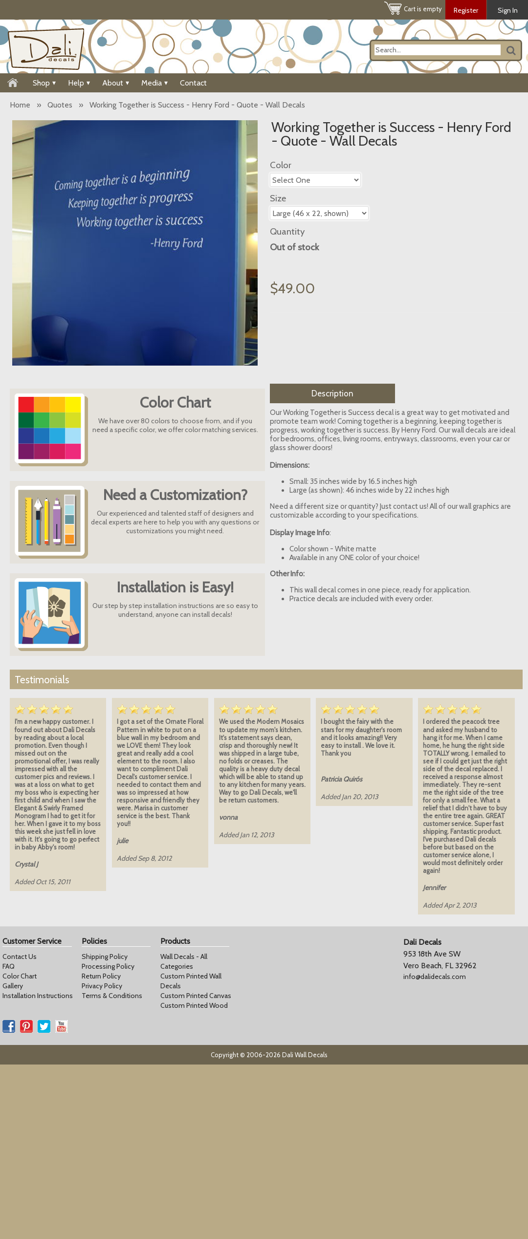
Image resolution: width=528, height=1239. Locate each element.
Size (278, 198)
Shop (44, 82)
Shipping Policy (105, 956)
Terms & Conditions (112, 995)
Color (280, 165)
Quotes (59, 104)
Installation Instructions (37, 995)
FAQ (8, 966)
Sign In (508, 10)
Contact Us (19, 956)
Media (154, 82)
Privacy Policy (102, 985)
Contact (193, 82)
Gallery (12, 985)
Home (20, 104)
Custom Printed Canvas (195, 995)
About (115, 82)
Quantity (287, 231)
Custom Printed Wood (194, 1005)
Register (466, 10)
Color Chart (19, 976)
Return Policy (101, 976)
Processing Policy (108, 966)
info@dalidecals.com (434, 976)
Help (79, 82)
